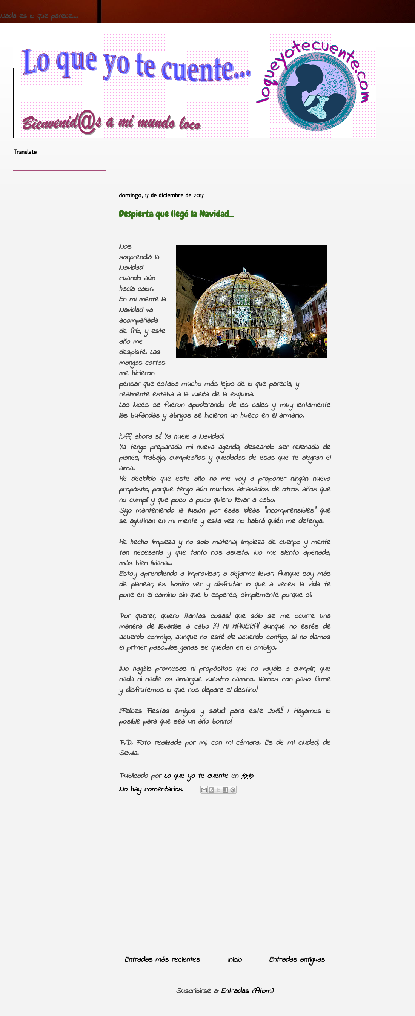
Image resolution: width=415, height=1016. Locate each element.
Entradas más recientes (162, 960)
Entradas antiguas (296, 960)
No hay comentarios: (152, 789)
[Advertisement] (224, 876)
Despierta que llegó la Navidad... (176, 214)
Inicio (234, 960)
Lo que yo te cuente (197, 776)
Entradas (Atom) (247, 991)
